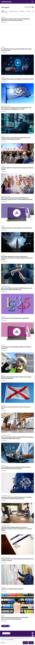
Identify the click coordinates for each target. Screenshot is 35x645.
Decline (25, 642)
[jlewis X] (33, 635)
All (2, 11)
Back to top (5, 633)
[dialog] (17, 641)
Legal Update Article (13, 11)
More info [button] (3, 642)
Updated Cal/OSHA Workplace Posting (12, 589)
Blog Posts (6, 12)
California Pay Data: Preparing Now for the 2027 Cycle (16, 228)
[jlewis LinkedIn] (33, 633)
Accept (31, 642)
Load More (5, 626)
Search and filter (28, 7)
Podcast (28, 11)
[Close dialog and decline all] (34, 637)
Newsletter (22, 11)
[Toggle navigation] (32, 1)
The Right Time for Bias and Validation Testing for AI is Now (17, 79)
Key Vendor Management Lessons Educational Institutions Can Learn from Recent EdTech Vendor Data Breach (17, 258)
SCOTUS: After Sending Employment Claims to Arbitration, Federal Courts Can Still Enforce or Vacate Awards (16, 529)
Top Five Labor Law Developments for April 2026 (15, 318)
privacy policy (10, 639)
